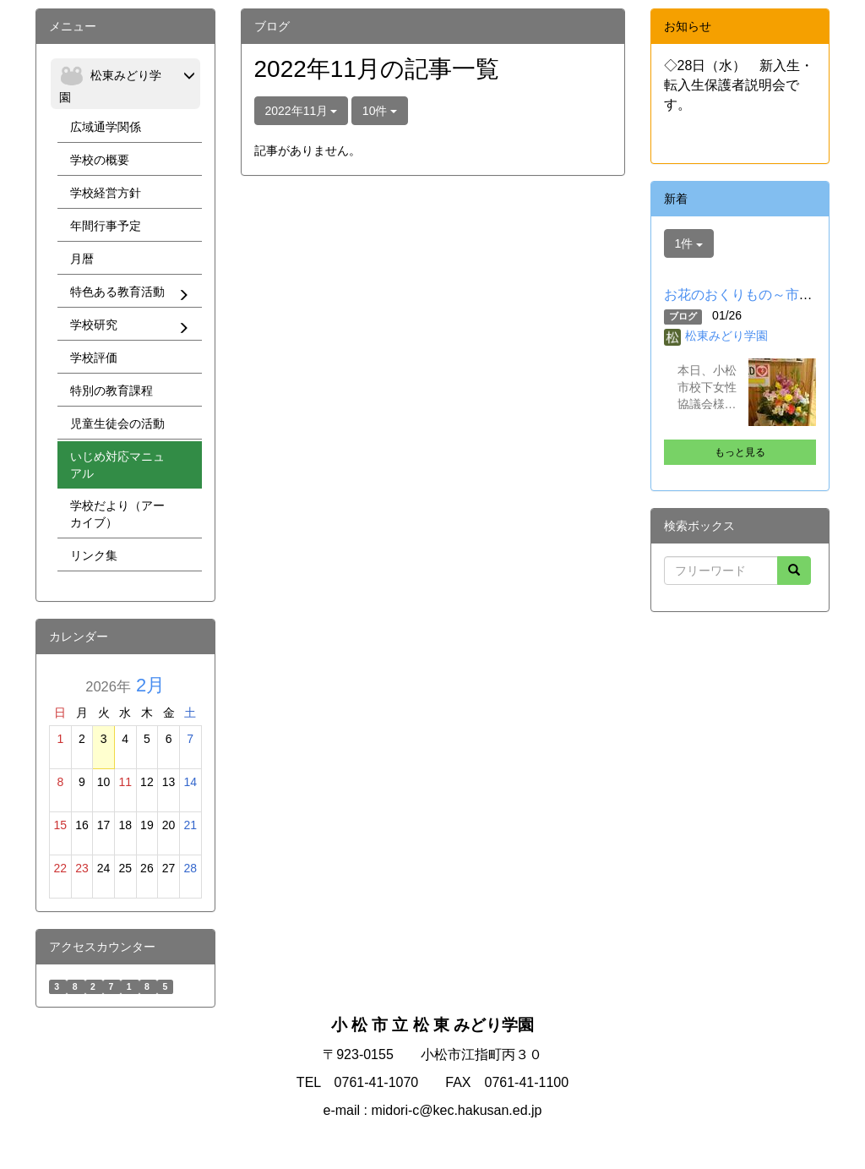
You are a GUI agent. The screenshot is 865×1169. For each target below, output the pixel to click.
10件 (379, 110)
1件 (689, 243)
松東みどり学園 (726, 335)
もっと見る (740, 452)
